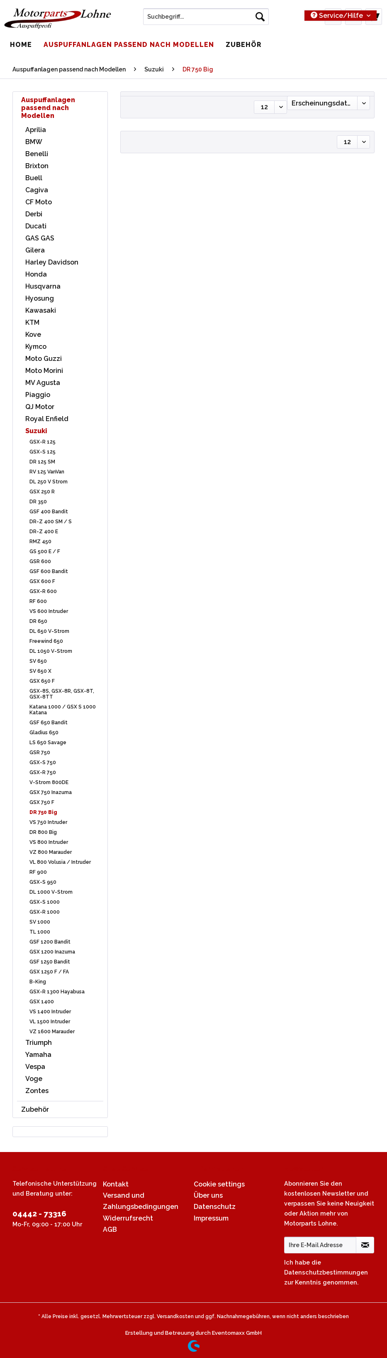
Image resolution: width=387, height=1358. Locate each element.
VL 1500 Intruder (49, 1022)
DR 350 (38, 502)
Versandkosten (175, 1316)
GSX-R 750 (42, 772)
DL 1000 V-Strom (51, 892)
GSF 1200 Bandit (50, 942)
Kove (33, 334)
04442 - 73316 (39, 1213)
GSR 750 (39, 752)
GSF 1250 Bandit (49, 962)
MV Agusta (42, 383)
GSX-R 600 (43, 591)
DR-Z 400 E (43, 531)
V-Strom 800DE (48, 782)
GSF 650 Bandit (48, 723)
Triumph (38, 1043)
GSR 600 (40, 561)
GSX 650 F (42, 681)
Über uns (208, 1195)
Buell (33, 178)
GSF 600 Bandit (48, 571)
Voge (33, 1079)
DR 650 (38, 621)
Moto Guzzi (43, 359)
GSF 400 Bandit (48, 512)
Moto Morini (44, 371)
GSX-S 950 (42, 882)
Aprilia (35, 130)
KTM (32, 322)
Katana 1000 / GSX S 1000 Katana (62, 710)
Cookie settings (219, 1184)
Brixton (37, 166)
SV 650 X (40, 671)
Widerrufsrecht (128, 1218)
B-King (37, 982)
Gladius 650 (43, 732)
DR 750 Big (43, 812)
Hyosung (39, 298)
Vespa (35, 1067)
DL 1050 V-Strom (50, 651)
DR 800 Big (43, 832)
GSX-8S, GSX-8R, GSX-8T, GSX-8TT (61, 694)
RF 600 (38, 601)
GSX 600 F (42, 581)
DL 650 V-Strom (49, 631)
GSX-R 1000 (44, 912)
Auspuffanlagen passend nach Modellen (48, 108)
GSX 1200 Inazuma (52, 952)
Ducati (35, 226)
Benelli (36, 154)
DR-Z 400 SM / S (50, 522)
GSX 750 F (41, 802)
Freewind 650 (46, 641)
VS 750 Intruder (48, 822)
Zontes (37, 1091)
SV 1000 (39, 922)
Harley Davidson (51, 262)
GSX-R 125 (42, 442)
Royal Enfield (46, 419)
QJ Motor (39, 407)
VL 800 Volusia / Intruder (60, 862)
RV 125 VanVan (46, 472)
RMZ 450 (40, 541)
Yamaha (38, 1055)
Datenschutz (215, 1207)
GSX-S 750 (42, 762)
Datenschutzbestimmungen (326, 1272)
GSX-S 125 (42, 452)
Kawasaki (40, 310)
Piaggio (37, 395)
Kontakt (116, 1184)
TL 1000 (39, 932)
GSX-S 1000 (44, 902)
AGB (110, 1229)
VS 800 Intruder (48, 842)
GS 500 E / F (44, 551)
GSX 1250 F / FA (49, 972)
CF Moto (38, 202)
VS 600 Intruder (48, 611)
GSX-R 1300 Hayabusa (57, 992)
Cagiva (36, 190)
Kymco (35, 347)
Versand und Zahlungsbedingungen (140, 1201)
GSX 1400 (41, 1002)
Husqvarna (43, 286)
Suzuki (36, 431)
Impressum (211, 1218)
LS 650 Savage (47, 742)
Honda (36, 274)
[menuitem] (206, 20)
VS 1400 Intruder (50, 1012)
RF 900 (38, 872)
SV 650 (38, 661)
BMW (33, 142)
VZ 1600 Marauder (52, 1031)
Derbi (33, 214)
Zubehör (35, 1109)
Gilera (35, 250)
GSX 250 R (42, 492)
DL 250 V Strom (48, 482)
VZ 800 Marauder (50, 852)
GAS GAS (39, 238)
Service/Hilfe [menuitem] (338, 16)
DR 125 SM (42, 462)
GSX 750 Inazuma (50, 792)
